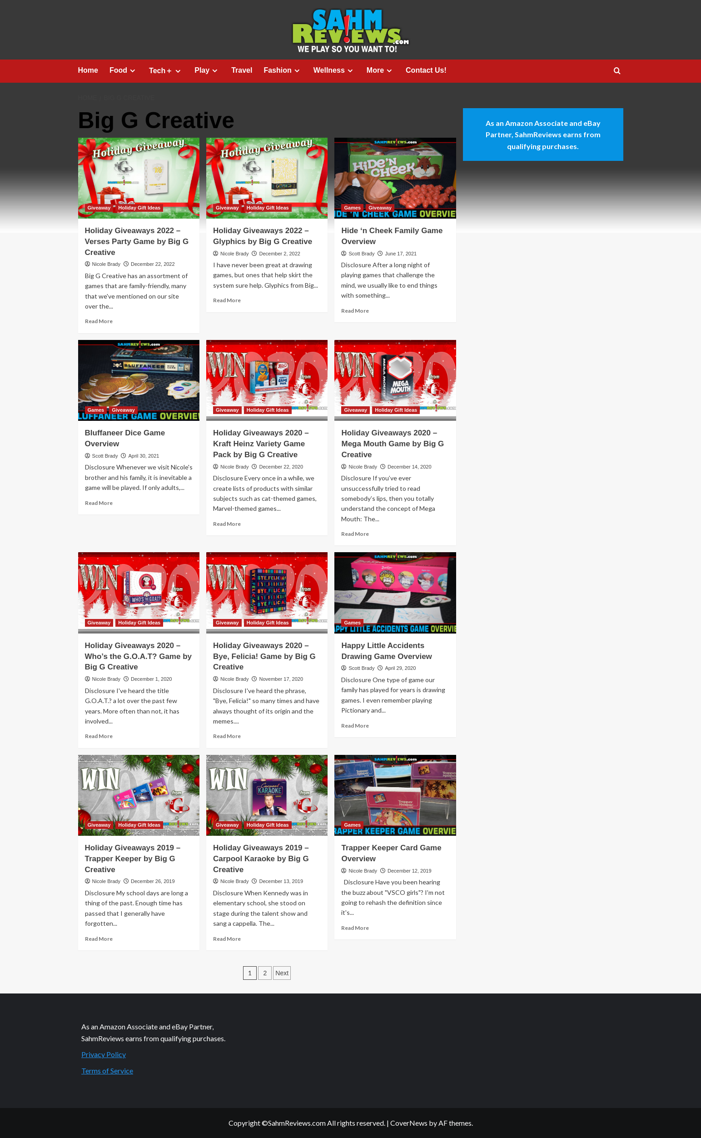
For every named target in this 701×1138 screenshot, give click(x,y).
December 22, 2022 (153, 264)
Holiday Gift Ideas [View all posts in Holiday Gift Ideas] (139, 207)
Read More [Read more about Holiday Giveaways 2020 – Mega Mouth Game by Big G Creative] (355, 533)
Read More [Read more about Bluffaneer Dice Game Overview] (99, 502)
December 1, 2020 (151, 679)
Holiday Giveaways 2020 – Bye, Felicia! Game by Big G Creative (264, 656)
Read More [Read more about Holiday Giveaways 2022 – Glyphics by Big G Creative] (227, 300)
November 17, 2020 (281, 679)
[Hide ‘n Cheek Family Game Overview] (395, 178)
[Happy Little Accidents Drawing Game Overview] (395, 592)
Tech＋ (166, 71)
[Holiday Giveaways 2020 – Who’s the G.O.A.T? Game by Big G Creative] (138, 592)
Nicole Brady (106, 264)
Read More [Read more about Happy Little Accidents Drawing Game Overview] (355, 725)
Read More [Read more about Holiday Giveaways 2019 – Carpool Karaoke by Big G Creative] (227, 938)
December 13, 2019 (281, 881)
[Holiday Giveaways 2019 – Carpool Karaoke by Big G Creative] (267, 795)
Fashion (282, 70)
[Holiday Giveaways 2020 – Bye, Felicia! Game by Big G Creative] (267, 592)
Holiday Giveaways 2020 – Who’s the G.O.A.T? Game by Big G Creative (138, 656)
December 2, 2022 (279, 253)
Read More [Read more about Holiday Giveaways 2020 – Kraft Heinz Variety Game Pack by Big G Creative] (227, 523)
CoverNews (409, 1122)
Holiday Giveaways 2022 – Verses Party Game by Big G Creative (137, 241)
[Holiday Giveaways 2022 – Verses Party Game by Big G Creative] (138, 178)
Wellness (334, 70)
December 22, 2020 (281, 466)
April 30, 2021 (143, 456)
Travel (241, 70)
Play (207, 70)
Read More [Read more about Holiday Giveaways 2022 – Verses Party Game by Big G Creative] (99, 321)
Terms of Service (107, 1070)
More (380, 70)
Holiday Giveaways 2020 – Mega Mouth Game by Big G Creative (392, 444)
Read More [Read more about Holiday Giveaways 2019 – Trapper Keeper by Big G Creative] (99, 938)
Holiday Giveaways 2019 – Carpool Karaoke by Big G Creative (261, 859)
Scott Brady (362, 253)
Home (88, 70)
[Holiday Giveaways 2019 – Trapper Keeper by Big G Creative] (138, 795)
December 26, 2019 (153, 881)
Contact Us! (426, 70)
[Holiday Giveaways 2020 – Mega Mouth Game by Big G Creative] (395, 380)
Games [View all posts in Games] (352, 207)
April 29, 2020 (400, 668)
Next (281, 973)
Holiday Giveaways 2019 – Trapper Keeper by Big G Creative (133, 859)
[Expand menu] (132, 71)
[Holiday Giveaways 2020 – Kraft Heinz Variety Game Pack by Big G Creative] (267, 380)
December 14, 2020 (410, 466)
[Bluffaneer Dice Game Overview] (138, 380)
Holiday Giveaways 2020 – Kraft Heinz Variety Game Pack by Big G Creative (261, 444)
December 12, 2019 (410, 870)
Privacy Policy (103, 1054)
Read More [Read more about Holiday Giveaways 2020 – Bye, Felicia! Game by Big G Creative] (227, 736)
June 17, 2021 (401, 253)
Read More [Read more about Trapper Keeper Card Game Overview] (355, 927)
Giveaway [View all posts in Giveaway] (99, 207)
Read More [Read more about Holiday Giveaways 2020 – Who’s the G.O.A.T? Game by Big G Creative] (99, 736)
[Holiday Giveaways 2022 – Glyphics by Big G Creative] (267, 178)
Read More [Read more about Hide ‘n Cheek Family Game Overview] (355, 310)
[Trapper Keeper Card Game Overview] (395, 795)
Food (123, 70)
